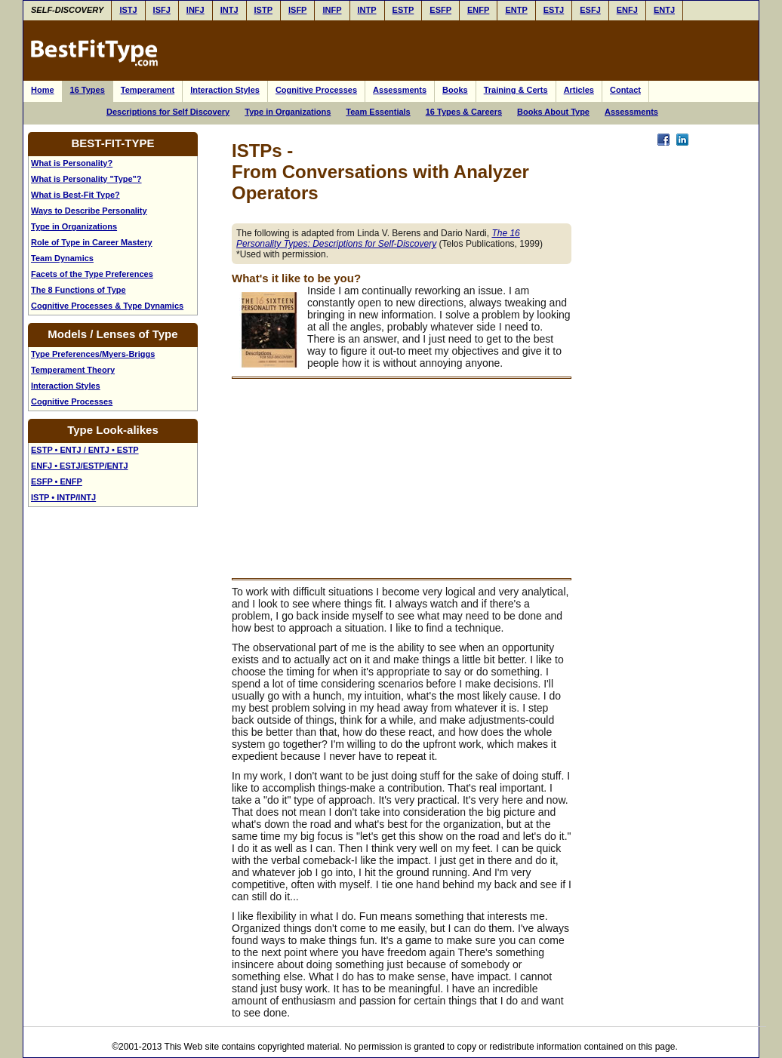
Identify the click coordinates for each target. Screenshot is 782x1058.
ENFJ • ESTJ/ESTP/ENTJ (79, 465)
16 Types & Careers (464, 111)
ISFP (297, 9)
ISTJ (128, 9)
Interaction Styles (225, 89)
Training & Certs (516, 89)
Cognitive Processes (316, 89)
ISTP (263, 9)
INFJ (195, 9)
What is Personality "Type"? (86, 178)
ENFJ (627, 9)
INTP (367, 9)
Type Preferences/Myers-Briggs (93, 353)
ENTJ (664, 9)
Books (455, 89)
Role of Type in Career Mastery (91, 242)
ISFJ (162, 9)
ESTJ (554, 9)
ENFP (478, 9)
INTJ (229, 9)
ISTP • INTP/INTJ (63, 497)
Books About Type (553, 111)
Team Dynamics (62, 258)
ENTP (516, 9)
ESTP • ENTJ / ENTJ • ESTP (85, 449)
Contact (625, 89)
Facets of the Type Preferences (92, 273)
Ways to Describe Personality (89, 210)
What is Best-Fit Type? (75, 194)
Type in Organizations (288, 111)
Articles (579, 89)
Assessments (399, 89)
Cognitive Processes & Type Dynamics (107, 305)
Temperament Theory (73, 369)
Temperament (147, 89)
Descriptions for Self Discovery (167, 111)
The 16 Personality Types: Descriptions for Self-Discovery (378, 238)
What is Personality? (71, 163)
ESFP (440, 9)
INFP (331, 9)
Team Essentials (378, 111)
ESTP (403, 9)
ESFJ (590, 9)
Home (42, 89)
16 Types (87, 89)
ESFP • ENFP (56, 481)
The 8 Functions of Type (78, 289)
